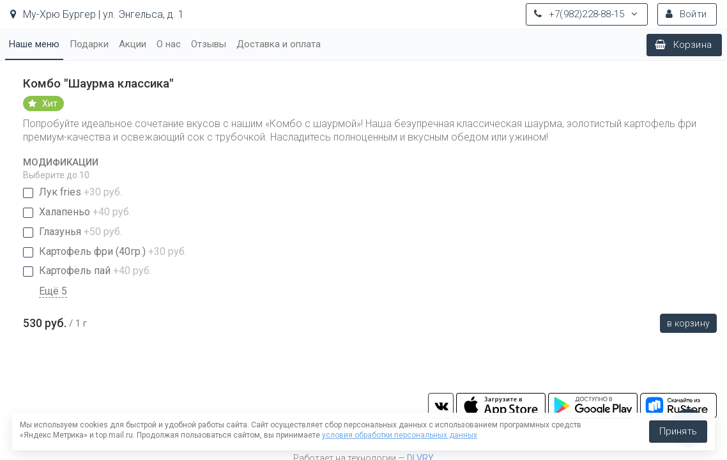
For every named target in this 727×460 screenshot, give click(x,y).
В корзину (688, 323)
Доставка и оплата (278, 44)
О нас (169, 44)
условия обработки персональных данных (399, 435)
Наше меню (34, 44)
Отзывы (208, 44)
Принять (678, 431)
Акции (132, 44)
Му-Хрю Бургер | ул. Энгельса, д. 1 (97, 14)
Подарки (89, 44)
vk (441, 405)
